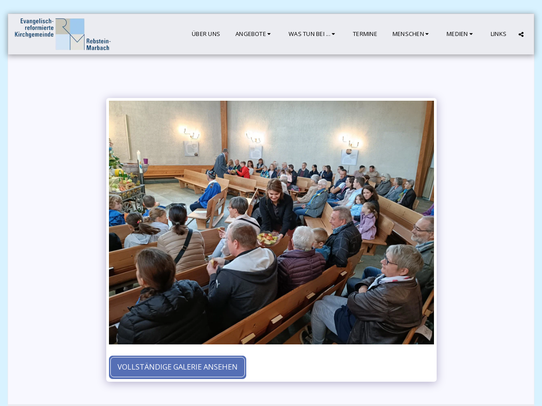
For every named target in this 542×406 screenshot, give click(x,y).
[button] (254, 34)
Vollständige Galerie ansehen (177, 366)
